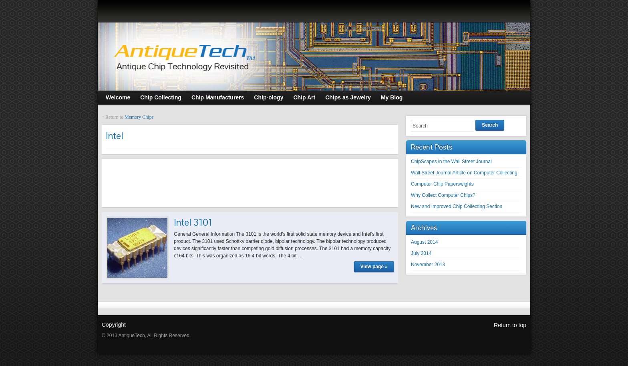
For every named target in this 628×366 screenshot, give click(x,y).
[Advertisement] (250, 183)
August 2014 (424, 242)
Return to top (510, 325)
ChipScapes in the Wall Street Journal (451, 161)
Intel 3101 (193, 222)
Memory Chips (139, 117)
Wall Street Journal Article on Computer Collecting (464, 173)
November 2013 (428, 264)
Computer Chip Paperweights (442, 184)
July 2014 (421, 253)
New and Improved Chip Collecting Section (456, 206)
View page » (374, 266)
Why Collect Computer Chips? (443, 195)
